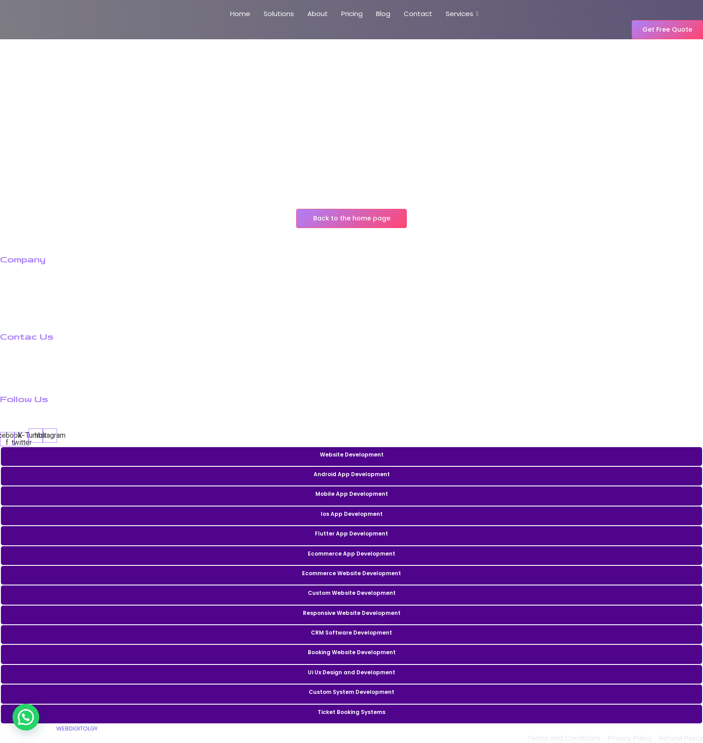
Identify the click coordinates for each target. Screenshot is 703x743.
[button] (25, 717)
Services (461, 13)
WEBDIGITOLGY (77, 728)
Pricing (352, 13)
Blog (383, 13)
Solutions (279, 13)
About (317, 13)
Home (240, 13)
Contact (418, 13)
